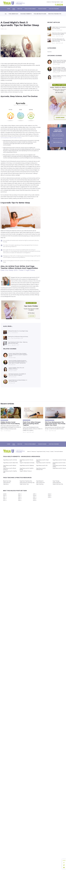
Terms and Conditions (58, 451)
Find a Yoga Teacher (56, 1)
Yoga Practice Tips (24, 484)
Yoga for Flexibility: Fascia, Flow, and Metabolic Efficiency (16, 368)
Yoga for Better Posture (26, 471)
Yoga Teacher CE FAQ (41, 451)
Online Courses (42, 8)
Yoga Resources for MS (41, 465)
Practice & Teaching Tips (54, 13)
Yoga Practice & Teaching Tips (27, 482)
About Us (29, 451)
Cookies (51, 451)
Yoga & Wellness (57, 482)
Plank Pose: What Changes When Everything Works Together (32, 423)
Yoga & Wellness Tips (58, 484)
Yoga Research (39, 481)
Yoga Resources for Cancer (59, 468)
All (6, 13)
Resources (34, 451)
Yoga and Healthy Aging (40, 13)
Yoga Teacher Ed (40, 482)
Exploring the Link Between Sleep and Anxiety (18, 336)
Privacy (47, 451)
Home (8, 8)
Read (14, 8)
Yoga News (6, 484)
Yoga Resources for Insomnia (43, 462)
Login (62, 1)
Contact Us (49, 1)
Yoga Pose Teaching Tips (26, 481)
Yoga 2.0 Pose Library (30, 8)
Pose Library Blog (13, 13)
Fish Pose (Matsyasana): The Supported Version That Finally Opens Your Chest (55, 423)
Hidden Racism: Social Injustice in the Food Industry (10, 422)
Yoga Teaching (39, 484)
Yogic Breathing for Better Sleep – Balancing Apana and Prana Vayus (17, 343)
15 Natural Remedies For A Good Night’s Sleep (18, 331)
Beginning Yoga (7, 481)
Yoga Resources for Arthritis (10, 460)
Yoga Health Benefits (26, 13)
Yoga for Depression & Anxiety (27, 462)
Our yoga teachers (54, 8)
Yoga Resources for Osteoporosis (41, 469)
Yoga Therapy (56, 481)
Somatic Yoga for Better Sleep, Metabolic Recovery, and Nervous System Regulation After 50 (18, 354)
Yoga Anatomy (6, 482)
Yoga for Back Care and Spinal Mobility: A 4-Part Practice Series (18, 381)
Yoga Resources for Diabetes (27, 465)
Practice (19, 8)
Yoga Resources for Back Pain (10, 462)
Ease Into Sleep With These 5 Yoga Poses (17, 270)
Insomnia (49, 51)
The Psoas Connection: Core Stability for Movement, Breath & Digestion (17, 374)
